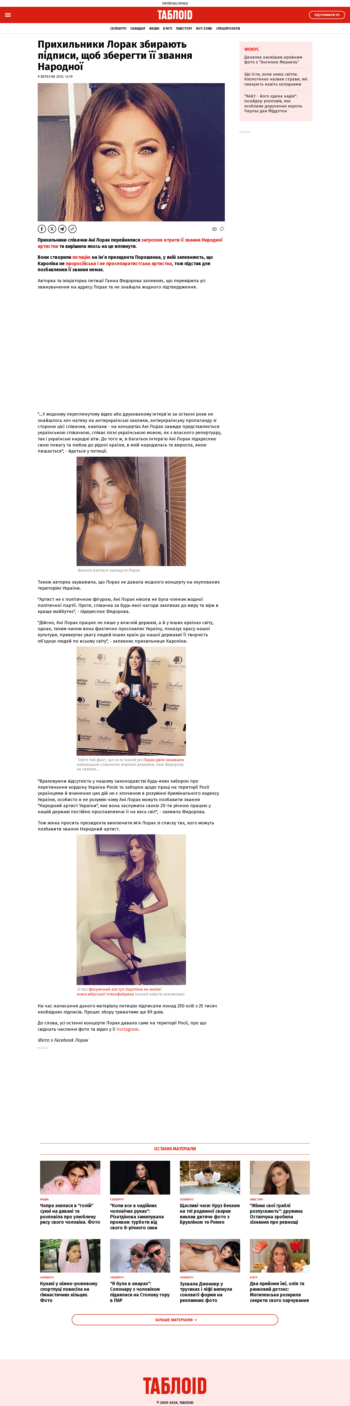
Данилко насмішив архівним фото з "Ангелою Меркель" (273, 60)
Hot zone (204, 28)
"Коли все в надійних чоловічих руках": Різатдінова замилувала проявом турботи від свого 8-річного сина (137, 1217)
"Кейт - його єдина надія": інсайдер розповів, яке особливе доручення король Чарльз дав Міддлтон (273, 104)
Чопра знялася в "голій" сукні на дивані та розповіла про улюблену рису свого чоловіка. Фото (70, 1214)
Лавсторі (184, 28)
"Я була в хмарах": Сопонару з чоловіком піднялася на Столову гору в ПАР (140, 1292)
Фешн (154, 28)
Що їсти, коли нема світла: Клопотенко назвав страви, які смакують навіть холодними (275, 79)
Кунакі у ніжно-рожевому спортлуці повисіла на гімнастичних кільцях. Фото (68, 1292)
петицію (81, 257)
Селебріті (118, 28)
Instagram (128, 1029)
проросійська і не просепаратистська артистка (118, 263)
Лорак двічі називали (163, 760)
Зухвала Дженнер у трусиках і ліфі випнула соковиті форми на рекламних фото (206, 1292)
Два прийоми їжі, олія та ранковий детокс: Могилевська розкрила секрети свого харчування (279, 1292)
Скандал (137, 28)
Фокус (251, 49)
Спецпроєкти (228, 28)
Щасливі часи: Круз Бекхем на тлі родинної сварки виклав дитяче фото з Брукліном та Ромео (210, 1214)
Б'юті (167, 28)
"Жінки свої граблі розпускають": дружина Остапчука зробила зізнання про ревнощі (276, 1214)
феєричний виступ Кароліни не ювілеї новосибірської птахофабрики (119, 991)
